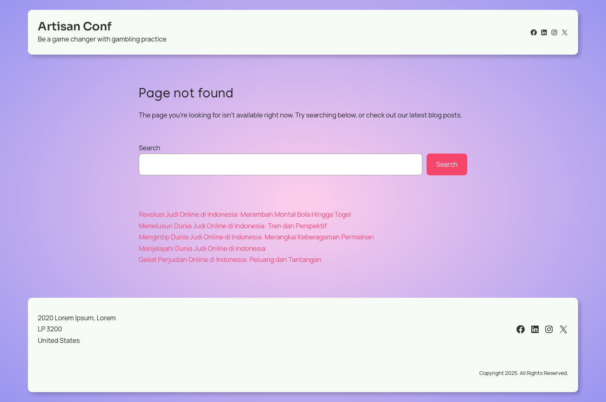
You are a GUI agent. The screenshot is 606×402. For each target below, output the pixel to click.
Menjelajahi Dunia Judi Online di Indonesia (202, 248)
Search (149, 147)
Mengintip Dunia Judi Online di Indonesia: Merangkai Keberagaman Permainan (256, 236)
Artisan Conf (75, 26)
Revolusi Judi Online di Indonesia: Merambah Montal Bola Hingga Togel (245, 214)
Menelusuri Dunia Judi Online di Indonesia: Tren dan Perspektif (233, 225)
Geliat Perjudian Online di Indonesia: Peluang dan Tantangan (230, 259)
